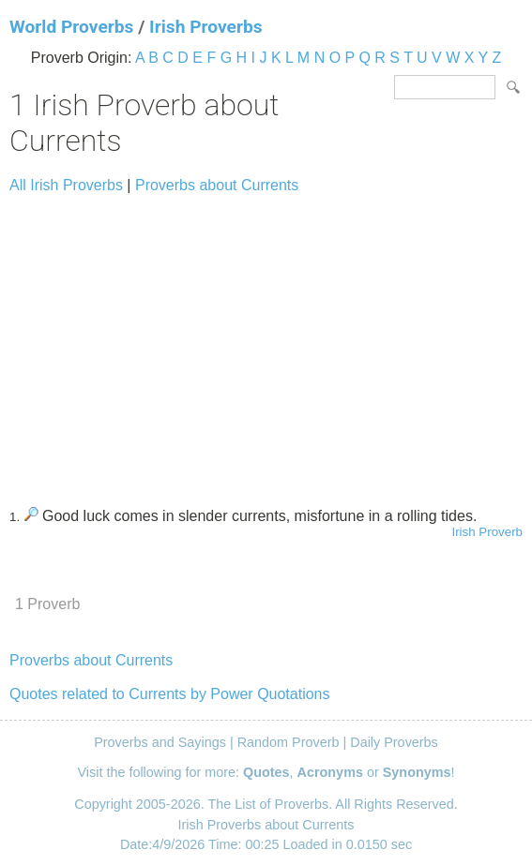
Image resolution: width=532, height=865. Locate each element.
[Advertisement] (266, 342)
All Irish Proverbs (66, 185)
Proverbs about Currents (216, 185)
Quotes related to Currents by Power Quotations (169, 694)
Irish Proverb (487, 532)
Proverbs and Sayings (160, 742)
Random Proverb (288, 742)
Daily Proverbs (394, 742)
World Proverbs (71, 26)
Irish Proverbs (206, 26)
